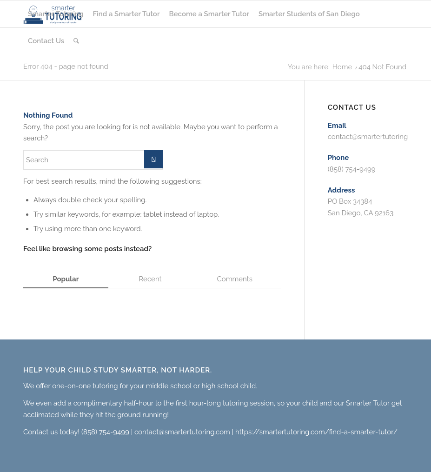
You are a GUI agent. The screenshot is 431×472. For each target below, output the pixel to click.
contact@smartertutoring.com (376, 137)
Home (342, 67)
